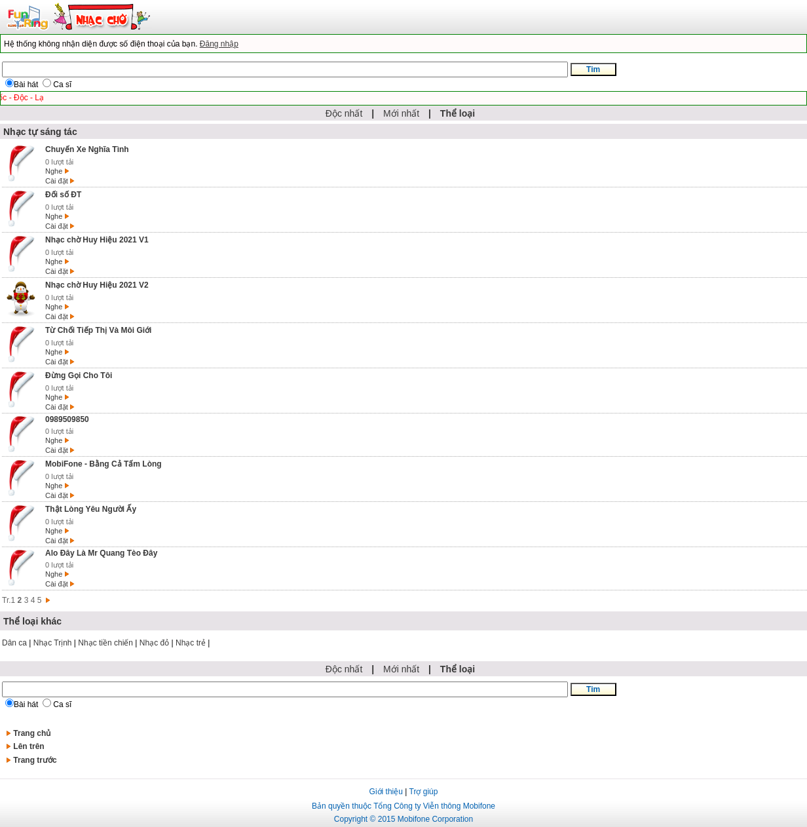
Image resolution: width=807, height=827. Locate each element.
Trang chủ (31, 733)
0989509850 (67, 419)
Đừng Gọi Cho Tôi (78, 375)
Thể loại (457, 113)
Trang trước (34, 760)
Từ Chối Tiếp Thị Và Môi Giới (98, 330)
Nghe (53, 171)
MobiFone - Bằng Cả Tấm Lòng (103, 464)
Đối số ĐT (63, 194)
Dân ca (14, 642)
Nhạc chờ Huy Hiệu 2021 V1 (97, 239)
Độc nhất (344, 113)
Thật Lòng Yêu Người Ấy (90, 509)
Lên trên (28, 746)
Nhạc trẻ (191, 642)
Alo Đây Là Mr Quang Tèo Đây (101, 553)
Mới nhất (401, 113)
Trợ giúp (423, 791)
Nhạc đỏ (154, 642)
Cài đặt (56, 181)
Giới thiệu (386, 791)
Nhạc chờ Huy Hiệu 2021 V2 (97, 285)
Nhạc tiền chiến (105, 642)
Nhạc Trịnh (52, 642)
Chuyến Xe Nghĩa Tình (87, 149)
